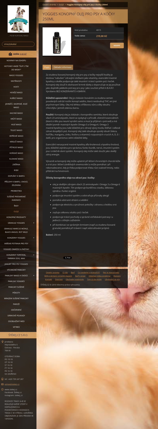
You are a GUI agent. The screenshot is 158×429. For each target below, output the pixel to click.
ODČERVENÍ (16, 310)
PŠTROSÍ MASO (16, 147)
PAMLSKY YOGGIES (16, 281)
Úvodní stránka (49, 4)
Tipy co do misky (94, 279)
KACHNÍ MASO (16, 113)
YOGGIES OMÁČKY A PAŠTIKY (16, 249)
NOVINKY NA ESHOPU (16, 60)
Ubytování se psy (112, 279)
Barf (73, 272)
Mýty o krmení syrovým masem (58, 276)
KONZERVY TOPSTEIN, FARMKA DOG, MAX (16, 257)
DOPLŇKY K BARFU (16, 176)
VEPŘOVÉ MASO (16, 136)
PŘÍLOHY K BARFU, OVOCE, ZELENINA (16, 183)
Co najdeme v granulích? (89, 272)
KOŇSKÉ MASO (16, 153)
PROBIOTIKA (16, 191)
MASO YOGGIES (16, 75)
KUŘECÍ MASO (16, 98)
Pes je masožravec (111, 272)
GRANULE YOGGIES (16, 223)
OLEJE (16, 211)
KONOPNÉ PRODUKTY (16, 217)
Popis (46, 67)
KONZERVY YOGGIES (16, 238)
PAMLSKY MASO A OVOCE (16, 275)
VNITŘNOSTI (16, 81)
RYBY (16, 170)
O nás (65, 272)
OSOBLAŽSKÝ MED (16, 321)
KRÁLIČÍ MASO (16, 141)
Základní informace (62, 67)
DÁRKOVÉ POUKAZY (16, 315)
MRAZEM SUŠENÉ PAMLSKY (16, 298)
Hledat (32, 44)
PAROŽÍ (16, 304)
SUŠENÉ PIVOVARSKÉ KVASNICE (16, 198)
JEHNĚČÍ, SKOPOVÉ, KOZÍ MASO (16, 106)
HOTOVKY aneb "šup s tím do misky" (16, 68)
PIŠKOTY (16, 292)
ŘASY (16, 205)
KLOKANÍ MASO (16, 159)
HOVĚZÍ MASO (16, 92)
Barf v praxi (80, 276)
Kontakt (48, 279)
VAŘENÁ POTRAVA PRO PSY (16, 243)
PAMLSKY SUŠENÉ (16, 287)
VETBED (16, 327)
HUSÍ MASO (16, 124)
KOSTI (16, 86)
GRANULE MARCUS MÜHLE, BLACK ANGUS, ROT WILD (16, 230)
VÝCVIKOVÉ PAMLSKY (16, 270)
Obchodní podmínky (75, 279)
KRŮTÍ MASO (16, 119)
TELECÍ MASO (16, 130)
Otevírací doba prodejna (99, 276)
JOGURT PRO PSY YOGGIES (16, 264)
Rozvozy (117, 276)
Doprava (59, 279)
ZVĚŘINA (16, 164)
